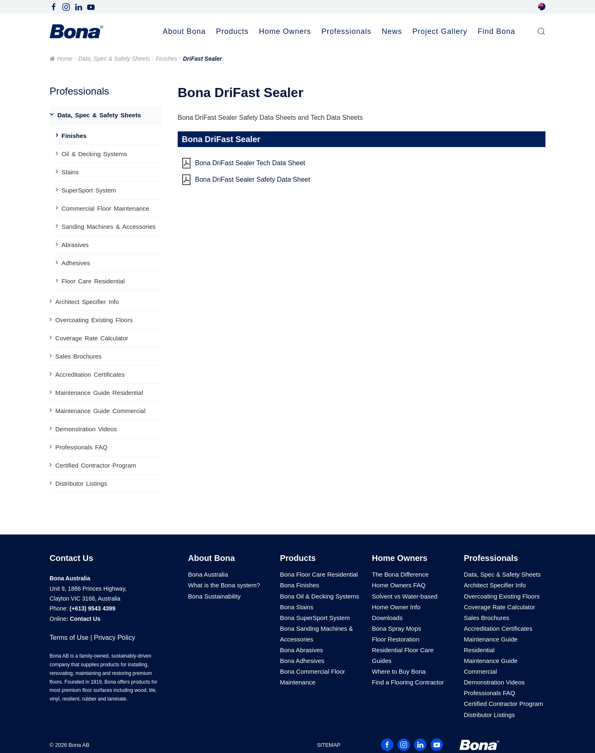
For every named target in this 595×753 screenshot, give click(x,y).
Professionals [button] (346, 31)
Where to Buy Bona (399, 671)
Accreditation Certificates (90, 374)
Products (298, 558)
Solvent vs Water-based (405, 596)
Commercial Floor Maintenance (105, 208)
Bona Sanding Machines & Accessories (316, 634)
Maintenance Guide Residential (99, 392)
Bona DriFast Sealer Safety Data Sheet (252, 179)
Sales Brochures (78, 356)
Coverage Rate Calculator (92, 338)
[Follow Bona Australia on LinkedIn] (78, 6)
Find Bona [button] (496, 31)
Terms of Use (69, 637)
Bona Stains (297, 606)
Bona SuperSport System (315, 617)
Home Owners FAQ (399, 585)
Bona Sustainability (214, 596)
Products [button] (232, 31)
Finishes (166, 58)
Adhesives (76, 262)
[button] (541, 31)
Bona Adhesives (302, 660)
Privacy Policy (114, 637)
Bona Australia (208, 574)
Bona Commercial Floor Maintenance (312, 677)
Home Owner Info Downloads (396, 612)
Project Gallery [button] (439, 31)
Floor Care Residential (93, 281)
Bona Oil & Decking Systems (319, 596)
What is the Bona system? (224, 585)
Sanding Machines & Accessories (109, 226)
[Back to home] (76, 31)
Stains (70, 172)
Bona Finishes (299, 585)
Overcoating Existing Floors (94, 319)
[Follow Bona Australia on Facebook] (54, 6)
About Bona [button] (184, 31)
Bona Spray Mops (396, 628)
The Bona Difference (400, 574)
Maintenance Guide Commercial (100, 410)
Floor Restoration (395, 639)
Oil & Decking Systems (94, 153)
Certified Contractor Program (95, 465)
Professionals (491, 558)
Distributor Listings (81, 483)
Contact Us (85, 618)
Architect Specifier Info (87, 301)
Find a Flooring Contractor (408, 682)
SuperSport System (89, 190)
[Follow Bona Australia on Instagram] (66, 6)
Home (64, 58)
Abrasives (75, 244)
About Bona (211, 558)
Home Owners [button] (285, 31)
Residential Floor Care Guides (402, 655)
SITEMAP (328, 745)
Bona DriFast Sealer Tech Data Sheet (250, 162)
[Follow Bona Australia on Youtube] (91, 6)
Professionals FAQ (81, 447)
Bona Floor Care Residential (319, 574)
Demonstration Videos (86, 428)
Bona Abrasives (301, 649)
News (392, 31)
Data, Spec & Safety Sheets (114, 58)
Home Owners (399, 558)
